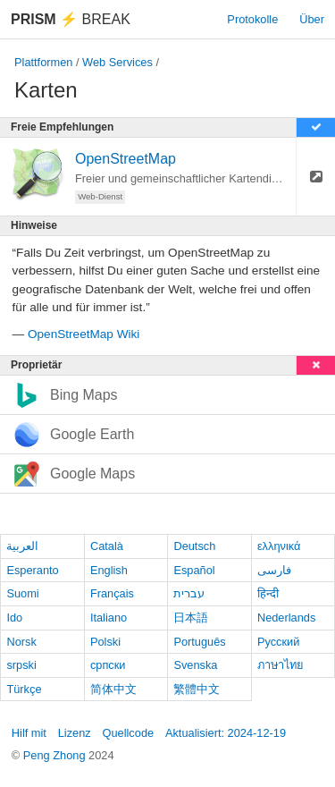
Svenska (195, 665)
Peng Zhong (55, 755)
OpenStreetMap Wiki (83, 334)
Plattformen (43, 62)
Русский (278, 641)
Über (311, 19)
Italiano (108, 617)
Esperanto (32, 570)
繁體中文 (196, 689)
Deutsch (194, 546)
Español (193, 570)
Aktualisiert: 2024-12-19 (225, 733)
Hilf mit (29, 733)
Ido (14, 617)
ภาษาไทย (280, 665)
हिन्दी (268, 593)
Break (70, 19)
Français (112, 593)
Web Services (117, 62)
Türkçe (23, 689)
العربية (22, 546)
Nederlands (286, 617)
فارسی (274, 570)
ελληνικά (279, 546)
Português (199, 641)
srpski (21, 665)
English (109, 570)
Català (106, 546)
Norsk (21, 641)
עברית (189, 593)
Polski (105, 641)
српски (108, 665)
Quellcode (129, 733)
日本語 (190, 617)
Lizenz (74, 733)
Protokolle (252, 19)
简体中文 (113, 689)
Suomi (22, 593)
